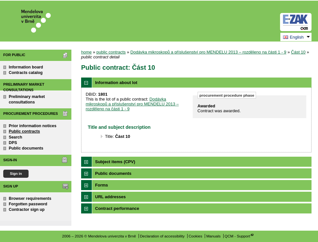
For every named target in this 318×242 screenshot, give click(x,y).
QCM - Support (237, 236)
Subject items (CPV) (115, 161)
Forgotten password (28, 204)
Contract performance (117, 208)
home (86, 52)
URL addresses (110, 196)
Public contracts (24, 131)
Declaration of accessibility (162, 236)
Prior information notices (32, 126)
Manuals (213, 236)
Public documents (26, 148)
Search (15, 137)
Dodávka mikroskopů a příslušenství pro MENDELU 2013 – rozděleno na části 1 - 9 (208, 52)
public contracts (111, 52)
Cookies (195, 236)
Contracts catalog (26, 72)
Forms (101, 185)
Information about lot (116, 82)
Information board (26, 67)
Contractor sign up (26, 209)
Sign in (16, 173)
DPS (13, 142)
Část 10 (298, 52)
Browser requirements (30, 198)
